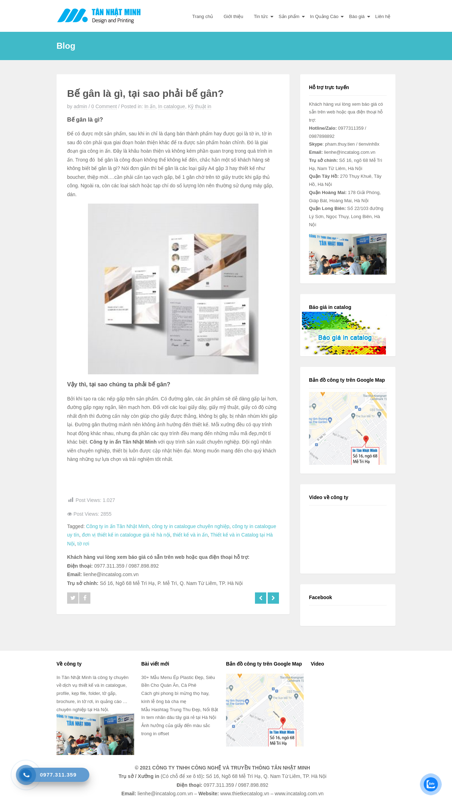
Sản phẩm (289, 16)
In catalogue (171, 106)
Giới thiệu (233, 16)
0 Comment (104, 106)
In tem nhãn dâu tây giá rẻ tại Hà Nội (178, 717)
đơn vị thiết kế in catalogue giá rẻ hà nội (126, 535)
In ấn (149, 106)
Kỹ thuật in (199, 106)
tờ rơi (83, 543)
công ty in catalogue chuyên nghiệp (191, 526)
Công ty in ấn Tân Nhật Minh (117, 526)
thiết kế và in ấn (190, 535)
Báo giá (356, 16)
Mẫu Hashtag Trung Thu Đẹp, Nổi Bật (179, 709)
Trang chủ (202, 16)
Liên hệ (382, 16)
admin (80, 106)
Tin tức (261, 16)
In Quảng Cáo (324, 16)
